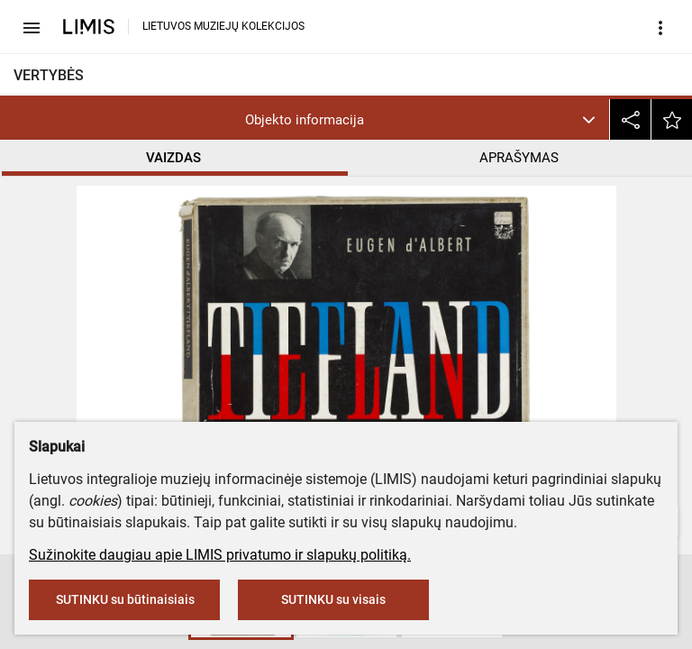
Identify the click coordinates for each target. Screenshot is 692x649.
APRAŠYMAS (519, 158)
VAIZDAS (173, 158)
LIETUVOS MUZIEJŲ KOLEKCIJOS (223, 26)
